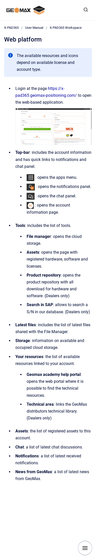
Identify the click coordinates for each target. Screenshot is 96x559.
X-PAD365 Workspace (66, 28)
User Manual (34, 28)
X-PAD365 (11, 28)
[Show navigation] (85, 548)
